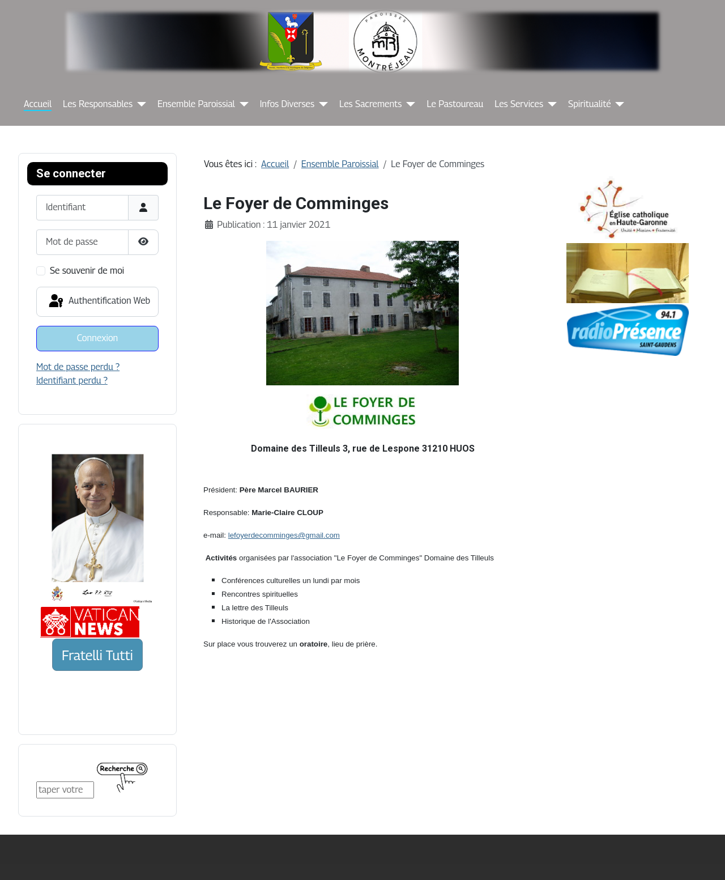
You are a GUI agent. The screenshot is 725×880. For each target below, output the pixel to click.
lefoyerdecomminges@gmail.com (284, 535)
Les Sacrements (370, 104)
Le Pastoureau (455, 104)
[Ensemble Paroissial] (242, 104)
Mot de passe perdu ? (78, 367)
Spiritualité (589, 104)
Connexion (97, 338)
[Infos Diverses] (321, 104)
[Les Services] (550, 104)
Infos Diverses (287, 104)
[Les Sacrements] (408, 104)
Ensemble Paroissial (196, 104)
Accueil (38, 104)
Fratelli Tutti (97, 655)
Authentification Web (98, 301)
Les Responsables (98, 104)
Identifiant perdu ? (72, 380)
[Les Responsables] (139, 104)
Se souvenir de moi (87, 270)
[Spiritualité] (617, 104)
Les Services (518, 104)
